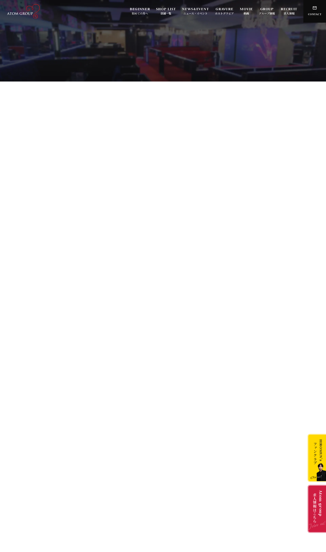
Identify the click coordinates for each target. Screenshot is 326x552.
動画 (246, 13)
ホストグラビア (224, 13)
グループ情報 (267, 13)
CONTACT (315, 14)
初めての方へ (140, 13)
